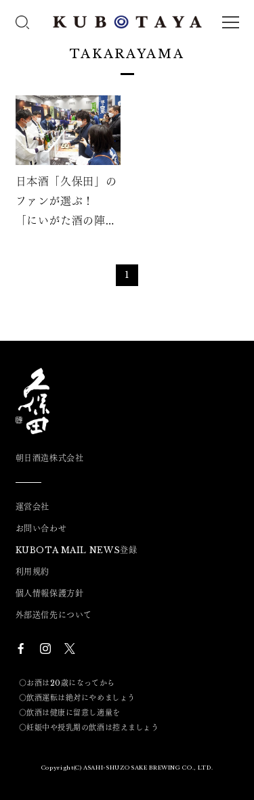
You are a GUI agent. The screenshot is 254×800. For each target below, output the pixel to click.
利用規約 (32, 572)
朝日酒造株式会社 (50, 458)
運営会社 (32, 507)
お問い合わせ (41, 529)
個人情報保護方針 (50, 594)
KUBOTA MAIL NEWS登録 (76, 550)
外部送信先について (54, 615)
